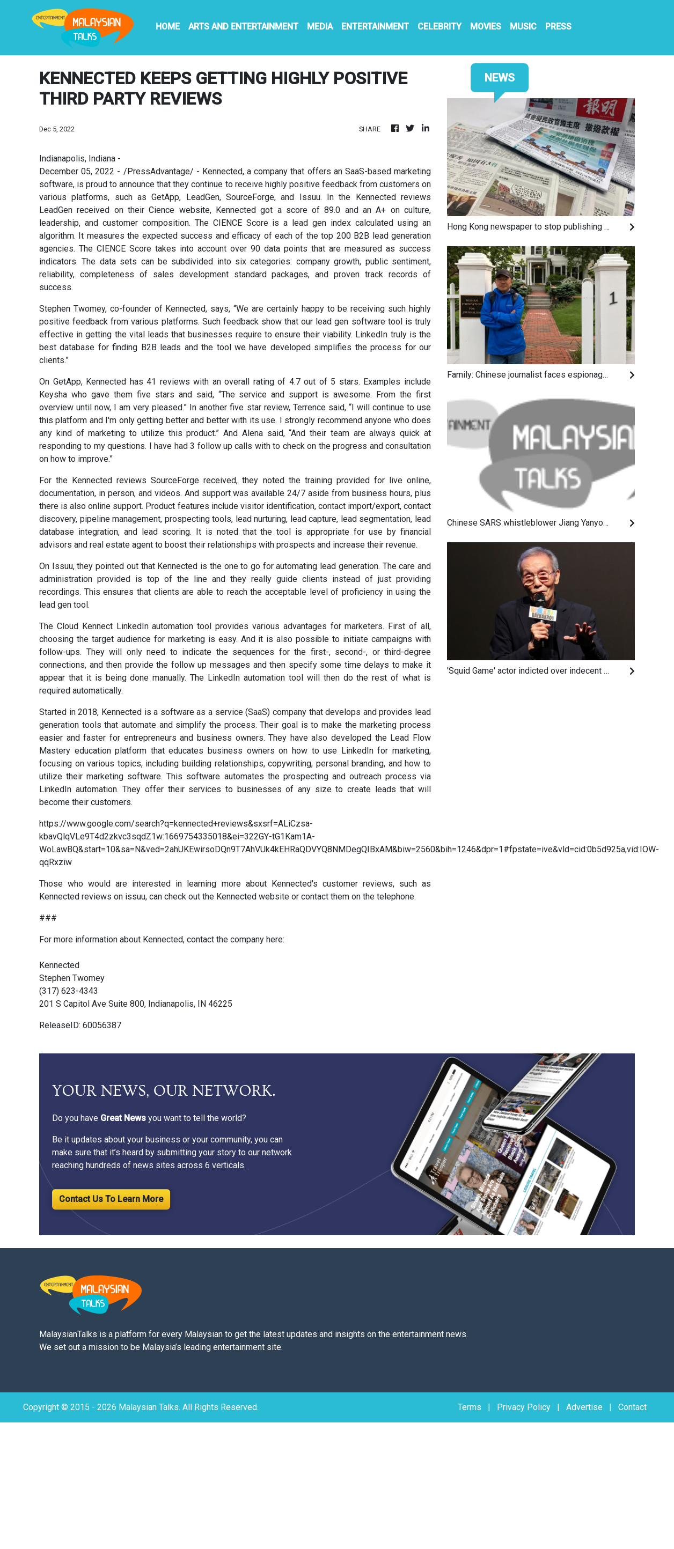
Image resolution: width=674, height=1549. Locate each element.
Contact (632, 1407)
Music (523, 26)
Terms (469, 1407)
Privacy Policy (524, 1407)
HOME (168, 26)
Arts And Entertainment (243, 26)
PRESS (558, 26)
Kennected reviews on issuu (92, 896)
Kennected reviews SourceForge (135, 480)
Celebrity (439, 26)
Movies (485, 26)
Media (320, 26)
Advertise (584, 1407)
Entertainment (375, 26)
